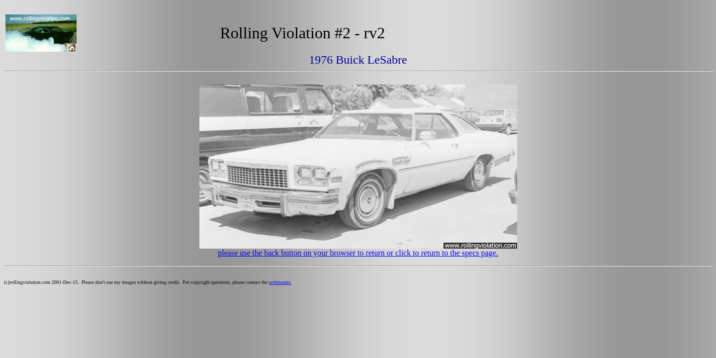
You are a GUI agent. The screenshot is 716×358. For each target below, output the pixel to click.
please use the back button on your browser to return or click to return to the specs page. (358, 253)
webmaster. (280, 282)
